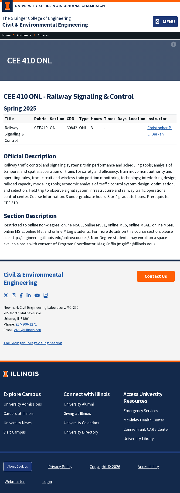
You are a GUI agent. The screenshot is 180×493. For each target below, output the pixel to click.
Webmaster (15, 481)
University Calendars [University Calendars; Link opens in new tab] (81, 422)
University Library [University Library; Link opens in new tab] (138, 438)
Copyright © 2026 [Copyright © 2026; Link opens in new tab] (105, 466)
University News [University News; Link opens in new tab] (17, 422)
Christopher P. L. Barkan (159, 131)
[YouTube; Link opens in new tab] (37, 295)
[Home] (6, 35)
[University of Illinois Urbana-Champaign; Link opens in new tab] (53, 7)
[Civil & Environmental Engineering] (45, 24)
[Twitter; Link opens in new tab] (5, 295)
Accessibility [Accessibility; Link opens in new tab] (148, 466)
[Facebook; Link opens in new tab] (21, 295)
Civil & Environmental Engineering (33, 278)
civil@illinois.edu (27, 329)
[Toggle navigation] (165, 21)
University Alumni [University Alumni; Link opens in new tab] (79, 404)
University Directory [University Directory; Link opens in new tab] (81, 432)
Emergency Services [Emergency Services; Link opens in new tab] (140, 410)
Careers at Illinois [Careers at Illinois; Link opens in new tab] (18, 413)
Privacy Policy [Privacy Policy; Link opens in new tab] (60, 466)
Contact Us (156, 276)
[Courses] (43, 35)
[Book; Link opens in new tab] (46, 295)
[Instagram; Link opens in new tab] (14, 295)
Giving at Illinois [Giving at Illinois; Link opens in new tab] (77, 413)
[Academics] (24, 35)
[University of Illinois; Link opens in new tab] (21, 374)
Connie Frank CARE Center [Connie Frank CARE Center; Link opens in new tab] (146, 429)
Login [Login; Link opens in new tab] (47, 481)
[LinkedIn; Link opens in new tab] (29, 295)
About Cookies (17, 466)
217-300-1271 (26, 324)
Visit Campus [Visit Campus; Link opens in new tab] (14, 432)
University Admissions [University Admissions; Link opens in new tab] (22, 404)
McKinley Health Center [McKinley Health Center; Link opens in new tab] (143, 420)
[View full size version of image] (173, 44)
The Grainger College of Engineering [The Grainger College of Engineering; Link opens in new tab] (36, 18)
